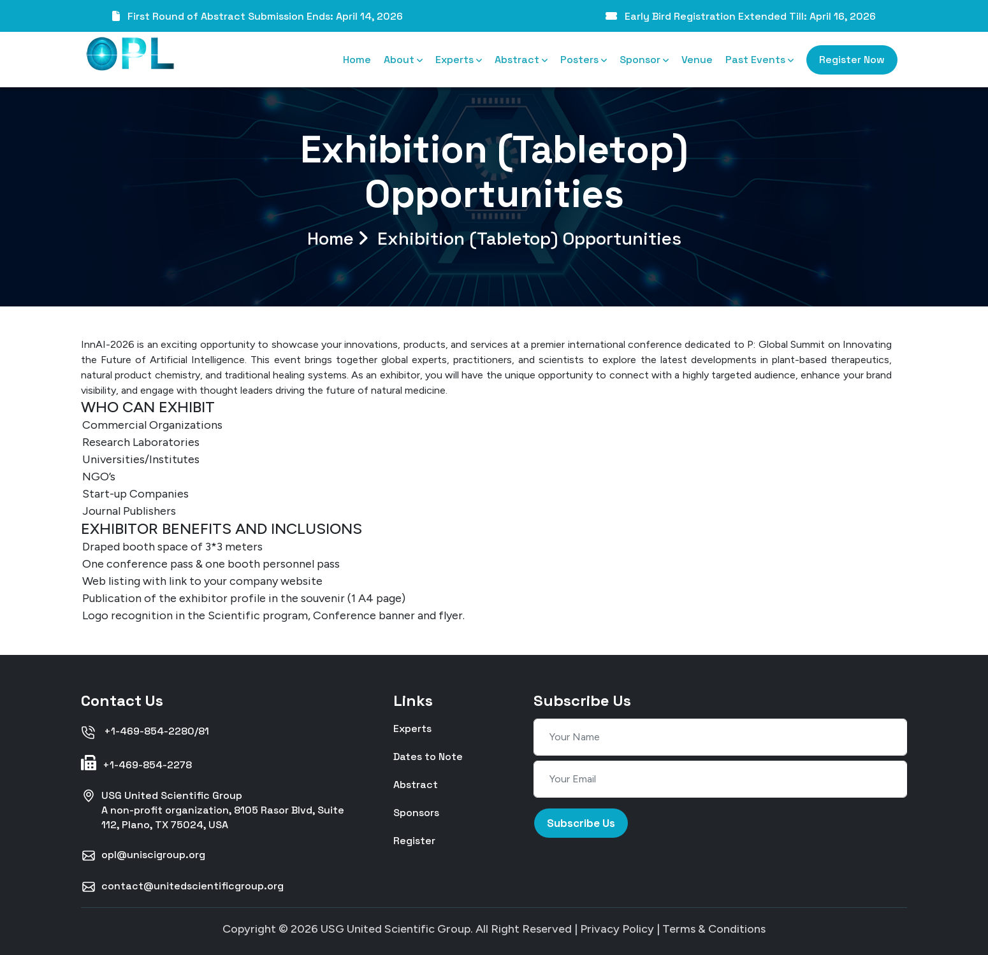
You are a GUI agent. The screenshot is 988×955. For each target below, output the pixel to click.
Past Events (759, 59)
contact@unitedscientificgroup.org (182, 886)
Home (357, 59)
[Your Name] (720, 737)
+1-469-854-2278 (136, 763)
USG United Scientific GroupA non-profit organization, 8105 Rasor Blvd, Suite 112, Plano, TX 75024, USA (212, 809)
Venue (697, 59)
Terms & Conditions (714, 929)
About (403, 59)
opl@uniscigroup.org (143, 855)
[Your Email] (720, 779)
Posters (583, 59)
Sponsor (644, 59)
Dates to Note (428, 756)
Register (414, 840)
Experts (458, 59)
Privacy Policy (617, 929)
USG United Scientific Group (395, 929)
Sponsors (416, 812)
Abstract (521, 59)
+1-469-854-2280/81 (145, 732)
